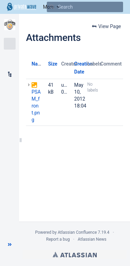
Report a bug (58, 239)
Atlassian (75, 254)
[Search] (52, 7)
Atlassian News (92, 239)
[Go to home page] (21, 7)
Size (53, 64)
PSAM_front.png (36, 105)
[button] (9, 244)
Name (38, 64)
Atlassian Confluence (77, 232)
